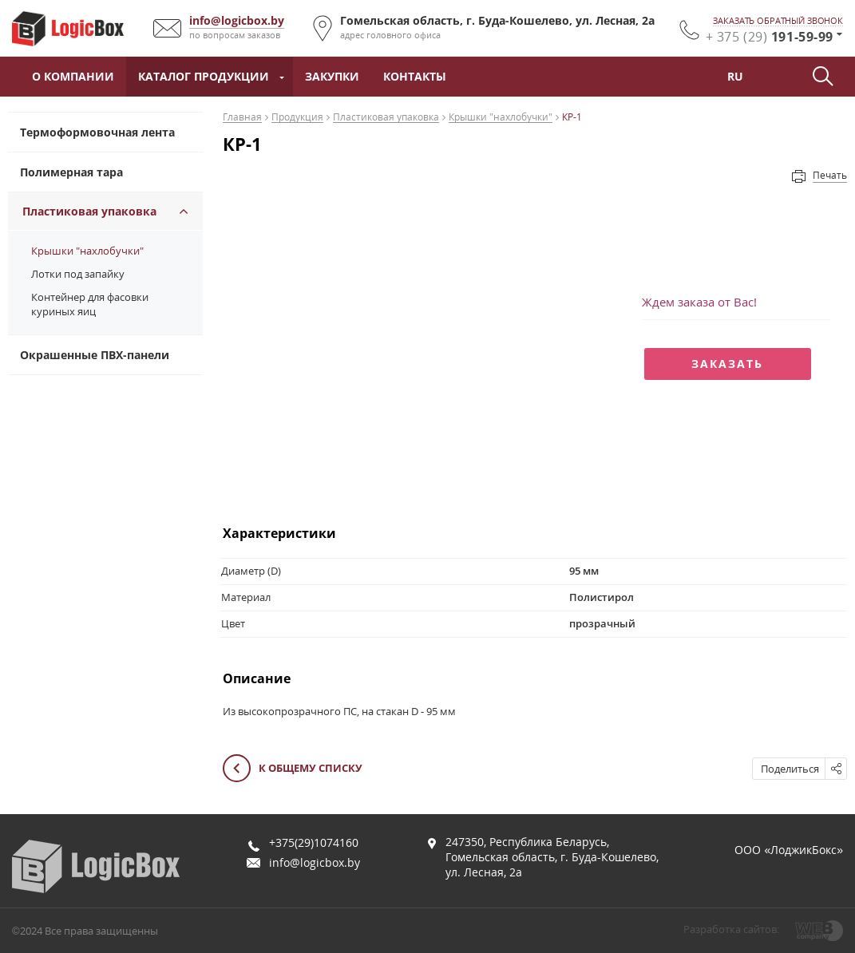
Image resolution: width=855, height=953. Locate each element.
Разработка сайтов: (731, 929)
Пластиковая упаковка (89, 211)
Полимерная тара (71, 172)
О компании (73, 76)
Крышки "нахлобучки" (87, 250)
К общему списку (292, 769)
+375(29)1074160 (313, 842)
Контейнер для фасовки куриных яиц (89, 304)
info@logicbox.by (236, 20)
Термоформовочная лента (97, 132)
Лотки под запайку (78, 274)
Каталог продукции (203, 76)
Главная (242, 118)
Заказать (727, 363)
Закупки (332, 76)
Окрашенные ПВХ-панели (94, 354)
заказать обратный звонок (778, 20)
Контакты (414, 76)
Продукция (297, 118)
